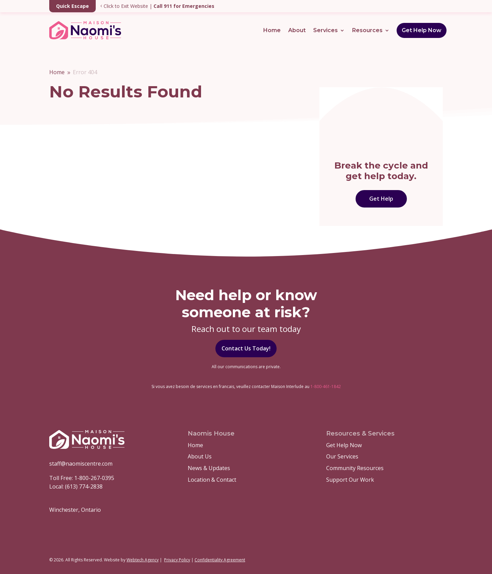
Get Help (381, 198)
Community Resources (355, 468)
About (297, 30)
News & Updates (209, 468)
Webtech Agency (143, 560)
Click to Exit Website (98, 6)
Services (325, 30)
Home (272, 30)
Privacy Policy (177, 560)
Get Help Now (421, 30)
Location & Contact (212, 479)
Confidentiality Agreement (220, 560)
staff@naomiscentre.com (80, 463)
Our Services (342, 456)
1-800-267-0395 (94, 478)
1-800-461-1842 (325, 386)
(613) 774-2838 (84, 486)
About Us (200, 456)
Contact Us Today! (246, 348)
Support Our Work (350, 479)
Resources (367, 30)
